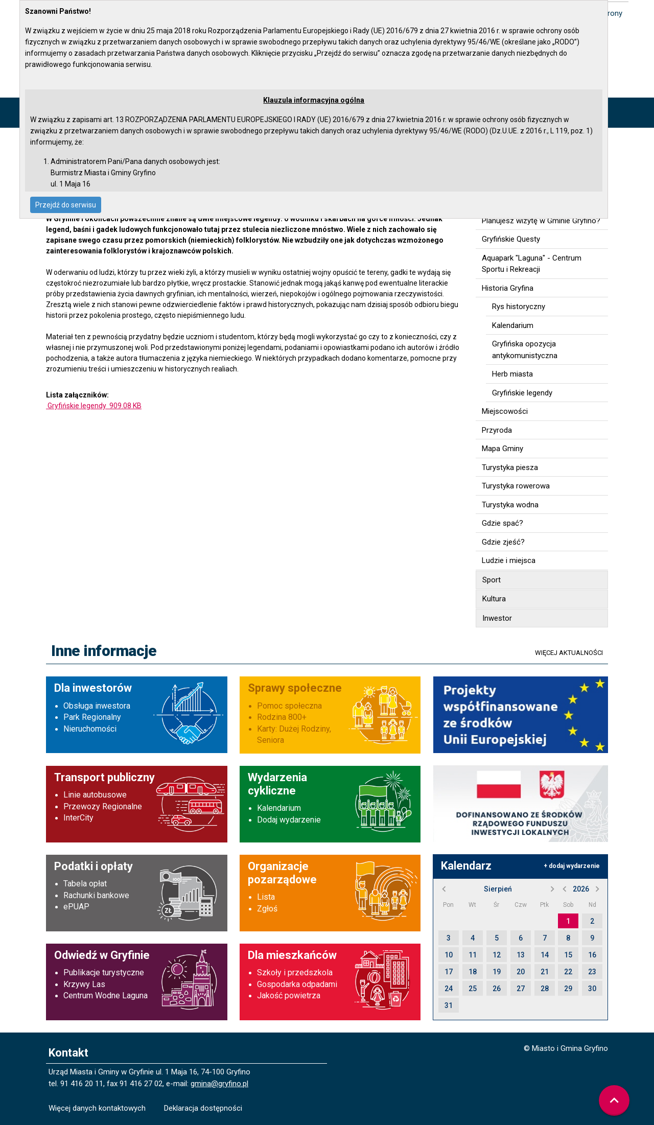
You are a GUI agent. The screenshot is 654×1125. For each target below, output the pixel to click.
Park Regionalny (92, 717)
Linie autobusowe (95, 795)
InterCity (78, 818)
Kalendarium (279, 808)
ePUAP (76, 906)
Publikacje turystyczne (103, 972)
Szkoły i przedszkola (295, 972)
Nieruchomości (89, 729)
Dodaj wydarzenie (289, 820)
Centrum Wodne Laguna (105, 995)
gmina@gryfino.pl (219, 1083)
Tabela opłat (85, 883)
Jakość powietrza (288, 995)
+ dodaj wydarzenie (572, 866)
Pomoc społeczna (289, 706)
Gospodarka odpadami (297, 984)
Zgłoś (267, 908)
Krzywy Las (84, 984)
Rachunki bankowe (96, 895)
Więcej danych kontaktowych (97, 1108)
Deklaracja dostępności (203, 1108)
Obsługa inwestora (96, 706)
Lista (266, 897)
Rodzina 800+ (282, 717)
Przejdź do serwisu (65, 205)
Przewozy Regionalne (102, 806)
